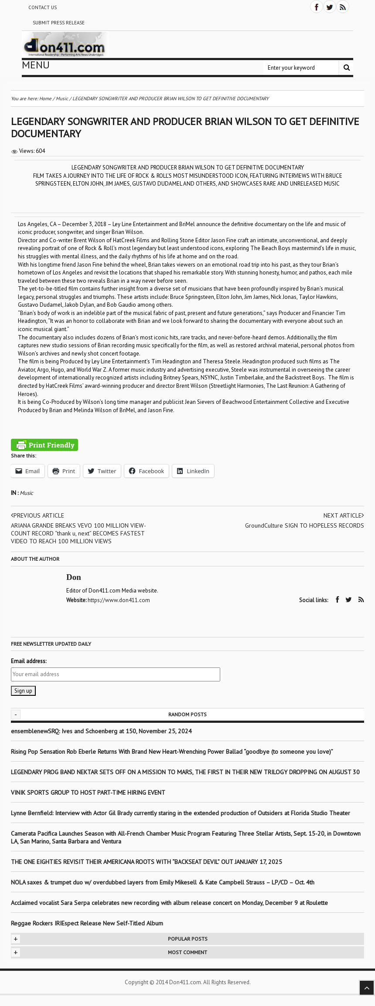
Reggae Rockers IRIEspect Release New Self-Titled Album (88, 923)
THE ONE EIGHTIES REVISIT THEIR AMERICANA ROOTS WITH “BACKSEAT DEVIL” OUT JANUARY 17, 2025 (146, 862)
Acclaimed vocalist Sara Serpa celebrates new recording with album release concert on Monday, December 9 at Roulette (169, 903)
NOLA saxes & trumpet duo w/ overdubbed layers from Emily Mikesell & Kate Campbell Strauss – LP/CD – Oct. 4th (162, 882)
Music (26, 493)
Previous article (37, 515)
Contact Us (42, 7)
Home (45, 98)
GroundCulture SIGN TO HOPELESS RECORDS (304, 525)
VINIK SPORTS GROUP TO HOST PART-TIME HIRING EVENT (88, 792)
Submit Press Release (59, 23)
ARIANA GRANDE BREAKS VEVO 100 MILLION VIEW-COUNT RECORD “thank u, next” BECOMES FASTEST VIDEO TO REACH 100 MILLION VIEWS (78, 533)
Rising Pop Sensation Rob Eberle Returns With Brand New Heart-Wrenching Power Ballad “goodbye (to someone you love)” (172, 751)
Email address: (28, 661)
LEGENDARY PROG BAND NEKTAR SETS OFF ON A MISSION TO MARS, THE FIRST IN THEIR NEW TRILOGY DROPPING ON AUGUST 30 (185, 772)
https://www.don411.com (119, 600)
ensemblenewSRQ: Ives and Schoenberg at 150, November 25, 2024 (101, 731)
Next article (344, 515)
